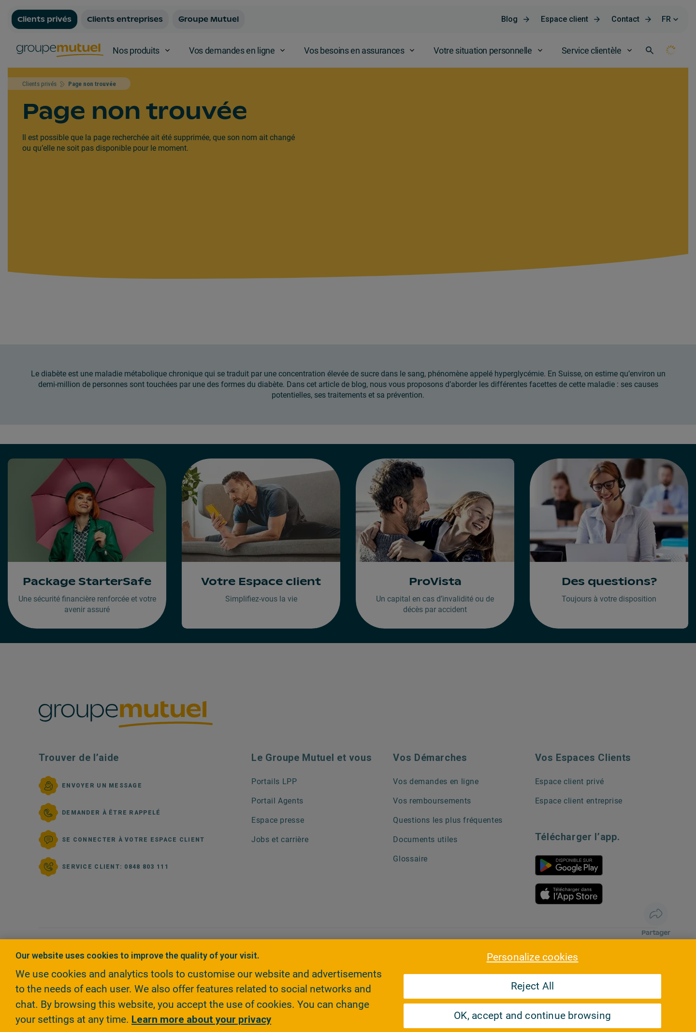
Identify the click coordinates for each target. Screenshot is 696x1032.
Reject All (532, 986)
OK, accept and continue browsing (532, 1015)
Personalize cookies (533, 957)
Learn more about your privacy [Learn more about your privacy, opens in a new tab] (201, 1019)
